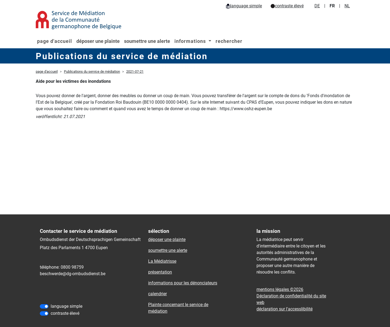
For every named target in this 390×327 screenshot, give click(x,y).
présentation (160, 272)
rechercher (229, 41)
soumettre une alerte (147, 41)
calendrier (157, 293)
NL (347, 5)
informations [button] (190, 41)
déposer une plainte (98, 41)
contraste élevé (287, 5)
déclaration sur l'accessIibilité (284, 309)
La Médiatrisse (162, 261)
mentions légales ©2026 (279, 289)
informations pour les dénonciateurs (182, 282)
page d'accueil (54, 41)
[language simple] (44, 306)
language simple (244, 5)
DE (317, 5)
